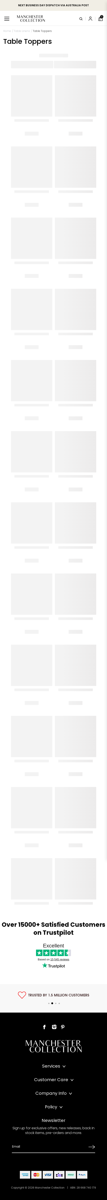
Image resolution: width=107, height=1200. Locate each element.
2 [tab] (52, 1003)
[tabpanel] (53, 995)
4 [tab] (59, 1003)
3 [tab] (56, 1003)
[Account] (91, 18)
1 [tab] (49, 1003)
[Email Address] (49, 1146)
